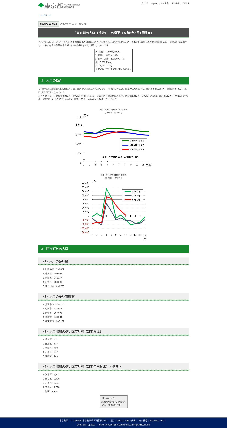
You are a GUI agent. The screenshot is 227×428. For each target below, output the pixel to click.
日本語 (145, 3)
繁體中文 (176, 3)
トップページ (44, 15)
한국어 (186, 3)
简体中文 (164, 3)
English (154, 3)
